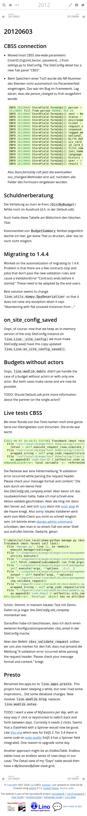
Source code (66, 788)
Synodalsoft (58, 794)
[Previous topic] (23, 15)
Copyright (12, 785)
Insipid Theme (51, 788)
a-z (17, 5)
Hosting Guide (34, 797)
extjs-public (33, 737)
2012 (44, 4)
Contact (46, 785)
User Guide (17, 797)
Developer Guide (53, 797)
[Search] (4, 4)
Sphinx (32, 788)
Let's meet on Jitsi (67, 806)
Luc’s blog (70, 797)
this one (16, 732)
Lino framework (75, 794)
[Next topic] (64, 15)
